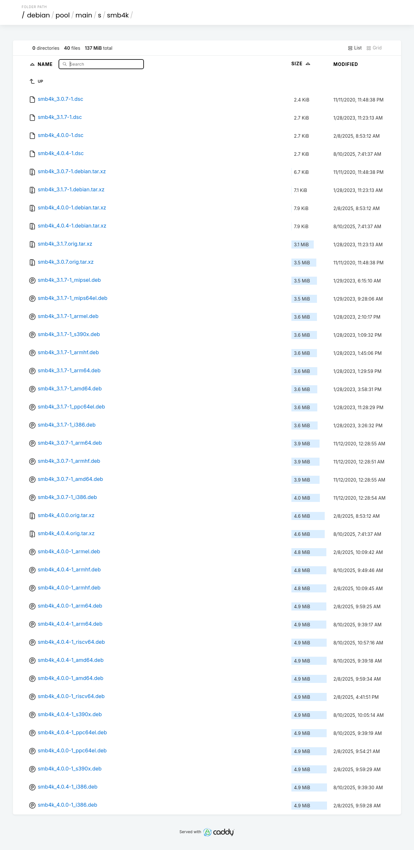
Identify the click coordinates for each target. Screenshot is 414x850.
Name (46, 64)
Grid (374, 48)
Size (301, 63)
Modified (345, 64)
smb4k (118, 15)
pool (63, 15)
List (355, 48)
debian (38, 15)
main (83, 15)
